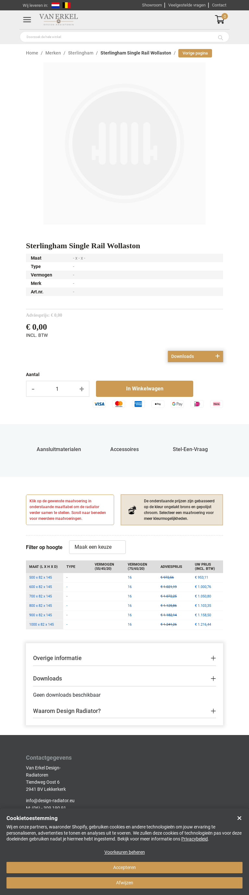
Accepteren (124, 867)
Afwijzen (124, 882)
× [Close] (239, 818)
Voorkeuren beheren (124, 852)
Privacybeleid (194, 838)
